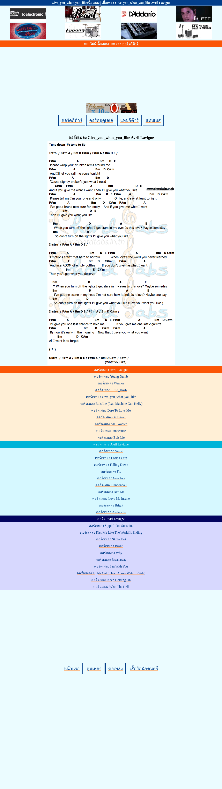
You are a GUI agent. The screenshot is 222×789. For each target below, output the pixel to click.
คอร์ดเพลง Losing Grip (111, 458)
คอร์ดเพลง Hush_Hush (111, 390)
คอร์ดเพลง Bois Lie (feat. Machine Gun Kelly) (111, 403)
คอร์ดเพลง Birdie (111, 546)
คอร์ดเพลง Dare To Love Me (111, 410)
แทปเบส (153, 120)
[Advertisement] (111, 619)
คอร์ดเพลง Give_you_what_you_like (111, 397)
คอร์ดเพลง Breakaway (111, 559)
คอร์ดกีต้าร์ (130, 44)
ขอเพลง (115, 668)
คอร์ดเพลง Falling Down (111, 464)
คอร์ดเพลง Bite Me (111, 492)
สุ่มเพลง (94, 668)
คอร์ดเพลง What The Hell (111, 586)
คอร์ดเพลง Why (111, 553)
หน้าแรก (72, 668)
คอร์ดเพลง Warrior (111, 383)
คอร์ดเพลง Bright (111, 505)
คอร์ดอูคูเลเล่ (101, 120)
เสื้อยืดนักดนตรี (144, 668)
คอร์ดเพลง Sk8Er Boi (111, 539)
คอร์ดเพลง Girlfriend (111, 417)
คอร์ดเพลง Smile (111, 451)
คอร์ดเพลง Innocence (111, 431)
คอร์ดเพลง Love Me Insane (111, 498)
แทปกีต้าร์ (129, 120)
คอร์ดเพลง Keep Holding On (111, 580)
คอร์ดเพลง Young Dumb (111, 376)
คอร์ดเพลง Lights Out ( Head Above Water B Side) (111, 573)
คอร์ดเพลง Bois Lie (111, 437)
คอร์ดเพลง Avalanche (111, 512)
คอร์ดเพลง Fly (111, 471)
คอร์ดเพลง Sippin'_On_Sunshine (111, 525)
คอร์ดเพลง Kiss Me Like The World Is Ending (111, 532)
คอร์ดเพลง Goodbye (111, 478)
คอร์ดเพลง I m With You (111, 566)
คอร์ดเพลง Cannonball (111, 485)
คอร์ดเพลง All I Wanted (111, 424)
